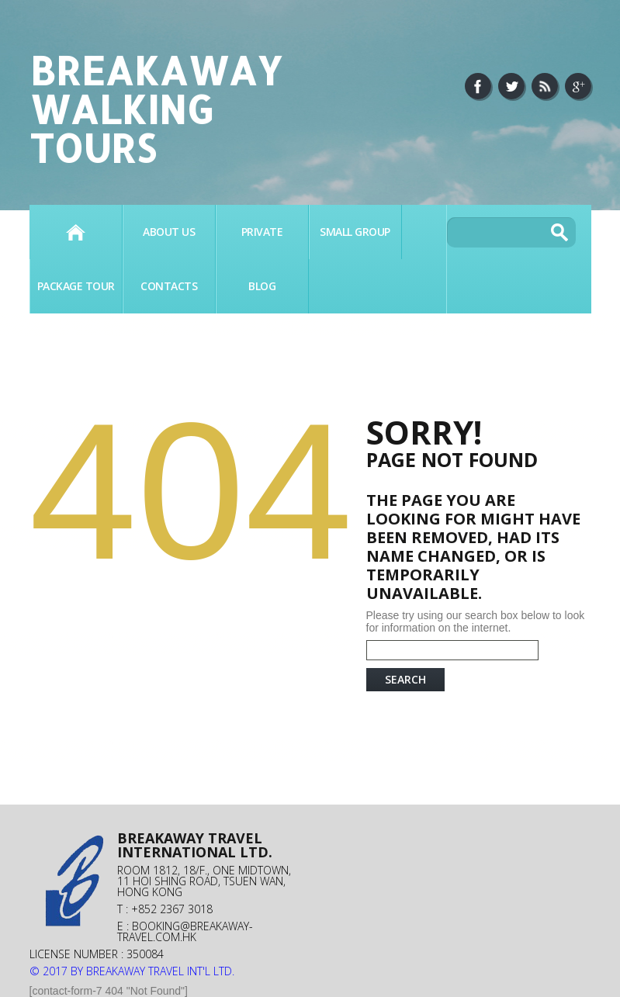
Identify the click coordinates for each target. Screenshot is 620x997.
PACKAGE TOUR (76, 286)
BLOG (261, 286)
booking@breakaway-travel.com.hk (185, 931)
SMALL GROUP (355, 231)
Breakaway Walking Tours (155, 108)
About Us (169, 231)
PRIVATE (262, 231)
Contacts (168, 286)
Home (75, 232)
